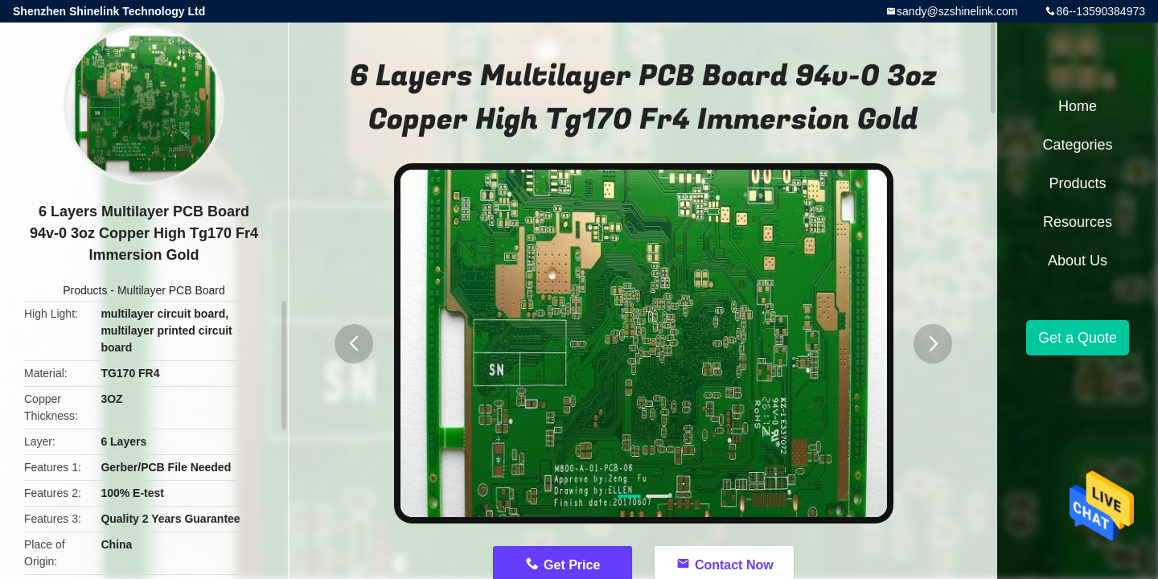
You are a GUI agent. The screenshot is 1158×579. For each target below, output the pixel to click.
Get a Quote (1077, 338)
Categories (1077, 145)
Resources (1077, 222)
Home (1077, 106)
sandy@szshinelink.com (957, 11)
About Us (1077, 261)
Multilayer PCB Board (171, 290)
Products (85, 290)
